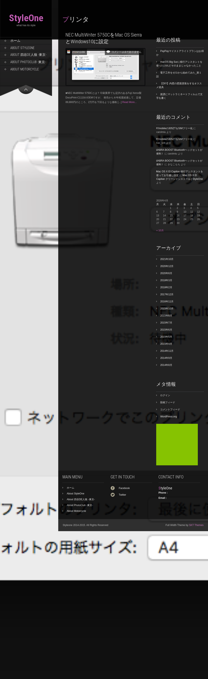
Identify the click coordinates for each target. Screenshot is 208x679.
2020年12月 (166, 266)
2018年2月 (166, 287)
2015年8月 (166, 315)
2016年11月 (166, 301)
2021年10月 (166, 259)
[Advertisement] (177, 444)
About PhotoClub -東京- (28, 62)
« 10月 (159, 230)
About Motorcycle (24, 69)
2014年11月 (166, 350)
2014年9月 (166, 358)
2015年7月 (166, 322)
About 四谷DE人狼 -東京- (28, 55)
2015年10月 (166, 308)
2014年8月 (166, 365)
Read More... (129, 102)
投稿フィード (167, 402)
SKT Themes (196, 525)
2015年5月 (166, 336)
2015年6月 (166, 329)
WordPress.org (168, 416)
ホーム (15, 41)
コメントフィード (170, 409)
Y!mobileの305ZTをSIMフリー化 (174, 128)
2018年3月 (166, 280)
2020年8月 (166, 273)
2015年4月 (166, 343)
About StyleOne (22, 48)
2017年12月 (166, 294)
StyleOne (26, 17)
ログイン (165, 395)
